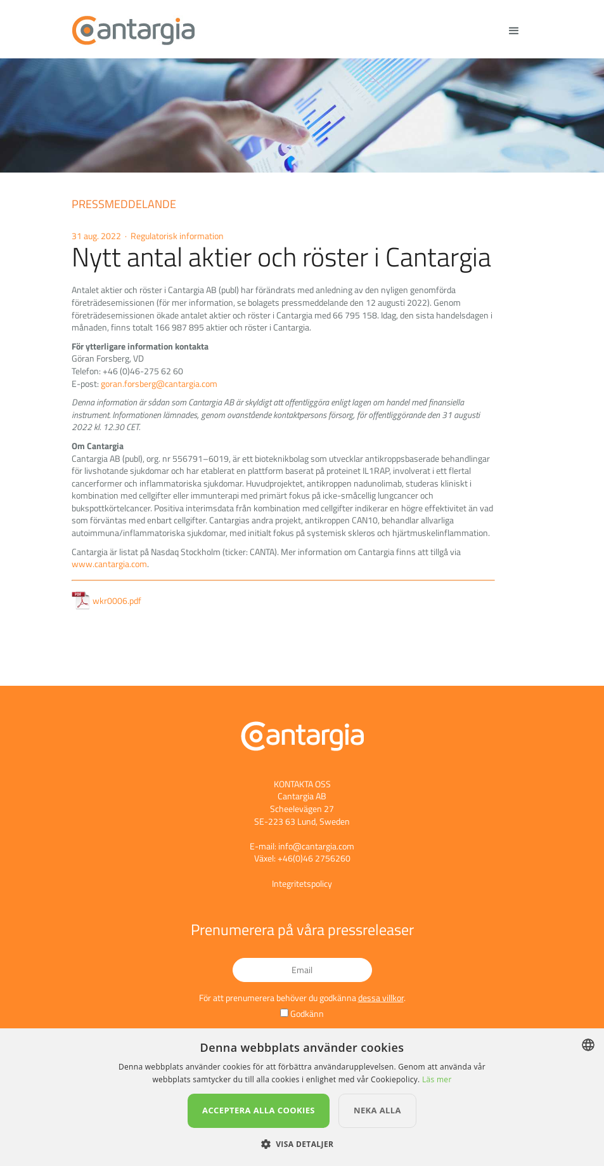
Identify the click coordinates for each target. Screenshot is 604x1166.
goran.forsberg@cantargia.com (159, 383)
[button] (302, 1144)
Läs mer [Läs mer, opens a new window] (437, 1079)
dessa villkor (381, 997)
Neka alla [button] (377, 1110)
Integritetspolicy (302, 883)
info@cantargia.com (316, 846)
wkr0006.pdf (106, 600)
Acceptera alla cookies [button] (258, 1110)
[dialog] (302, 1097)
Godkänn (307, 1013)
